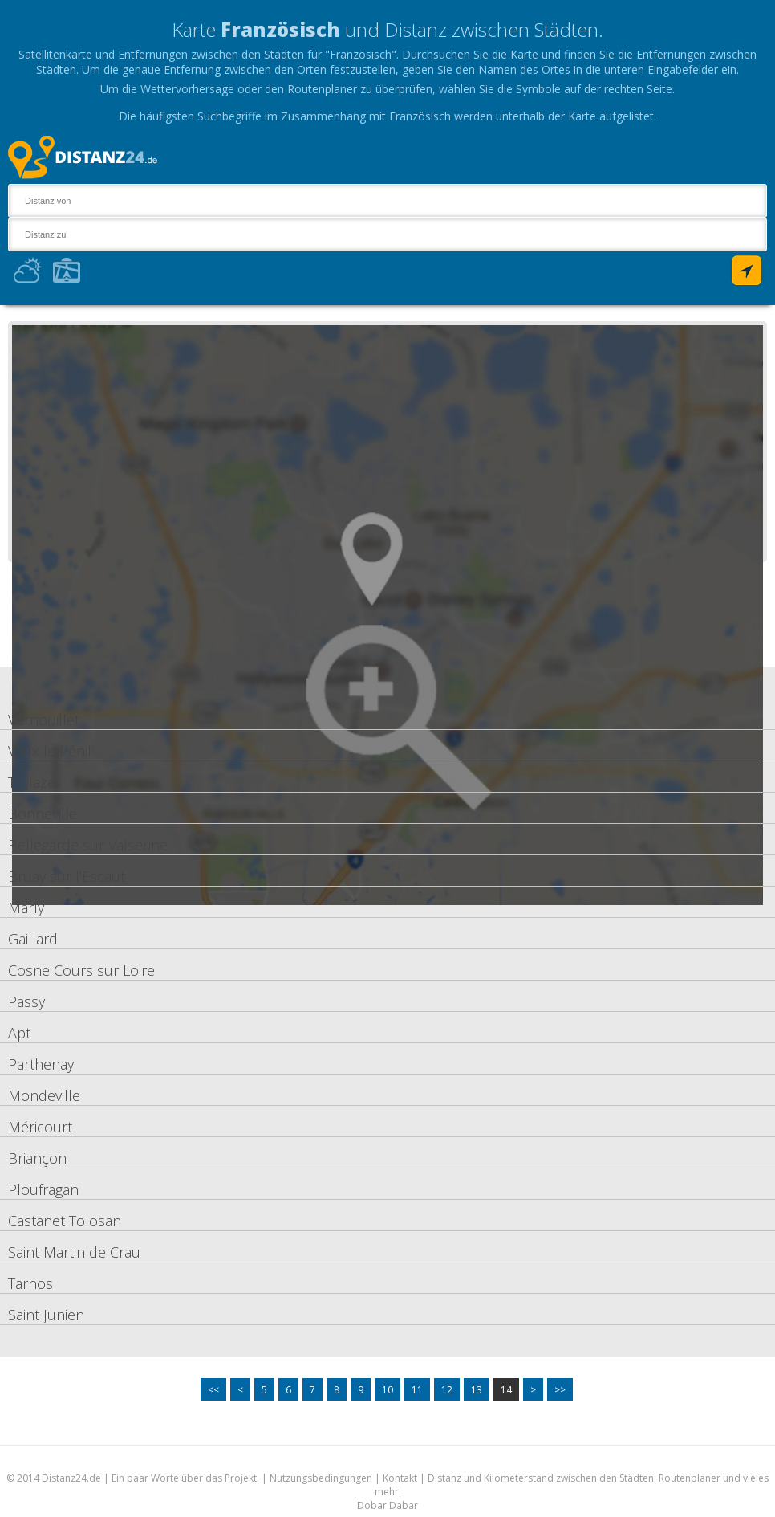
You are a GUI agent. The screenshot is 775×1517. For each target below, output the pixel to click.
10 (387, 1390)
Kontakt (400, 1478)
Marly (26, 907)
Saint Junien (46, 1314)
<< (213, 1390)
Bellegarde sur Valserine (88, 844)
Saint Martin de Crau (74, 1252)
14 (506, 1390)
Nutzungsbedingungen (321, 1478)
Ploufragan (43, 1189)
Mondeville (44, 1095)
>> (560, 1390)
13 (476, 1390)
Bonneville (42, 813)
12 (446, 1390)
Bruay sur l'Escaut (66, 876)
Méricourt (40, 1126)
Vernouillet (43, 719)
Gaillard (33, 938)
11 (417, 1390)
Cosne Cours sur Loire (81, 970)
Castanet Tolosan (64, 1220)
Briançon (37, 1158)
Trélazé (31, 782)
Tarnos (30, 1283)
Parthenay (41, 1064)
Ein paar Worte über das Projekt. (185, 1478)
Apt (19, 1032)
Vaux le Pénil (49, 751)
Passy (26, 1001)
